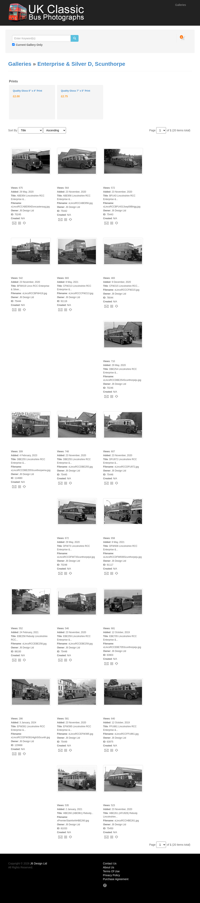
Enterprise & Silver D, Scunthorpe (81, 64)
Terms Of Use (111, 871)
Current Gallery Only (29, 44)
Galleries (180, 4)
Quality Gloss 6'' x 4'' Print (27, 90)
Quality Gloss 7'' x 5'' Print (75, 90)
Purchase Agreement (116, 879)
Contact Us (109, 863)
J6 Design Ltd (38, 863)
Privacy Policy (111, 875)
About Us (108, 867)
